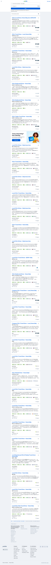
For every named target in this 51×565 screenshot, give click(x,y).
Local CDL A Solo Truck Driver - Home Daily (23, 506)
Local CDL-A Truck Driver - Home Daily (21, 193)
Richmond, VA (13, 530)
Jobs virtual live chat (33, 532)
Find (25, 8)
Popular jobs (22, 527)
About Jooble (16, 548)
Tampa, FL (12, 536)
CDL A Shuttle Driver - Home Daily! (20, 372)
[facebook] (40, 547)
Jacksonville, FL (13, 534)
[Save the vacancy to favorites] (38, 18)
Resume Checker (33, 556)
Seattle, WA (12, 539)
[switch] (38, 13)
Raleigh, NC (12, 535)
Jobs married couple (33, 529)
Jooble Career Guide (33, 549)
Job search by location (24, 528)
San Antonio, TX (13, 532)
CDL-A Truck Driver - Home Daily (20, 161)
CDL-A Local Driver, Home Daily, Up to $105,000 (24, 17)
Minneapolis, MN (13, 531)
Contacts (15, 552)
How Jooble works (17, 549)
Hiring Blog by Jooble (25, 552)
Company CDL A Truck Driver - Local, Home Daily (24, 290)
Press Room (16, 553)
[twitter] (45, 547)
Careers (15, 555)
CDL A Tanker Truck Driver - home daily (22, 116)
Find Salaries (32, 552)
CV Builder (32, 555)
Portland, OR (13, 540)
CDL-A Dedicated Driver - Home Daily (21, 83)
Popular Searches (33, 548)
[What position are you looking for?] (25, 4)
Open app (48, 1)
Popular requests (14, 523)
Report (37, 30)
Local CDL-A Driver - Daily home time (21, 67)
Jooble (47, 562)
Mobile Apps (32, 553)
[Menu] (1, 1)
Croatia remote (32, 533)
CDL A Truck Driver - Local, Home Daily (21, 34)
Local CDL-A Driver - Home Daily (20, 473)
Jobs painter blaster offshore (34, 528)
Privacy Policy (11, 562)
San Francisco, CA (13, 541)
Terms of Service (5, 562)
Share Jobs (24, 549)
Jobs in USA (16, 558)
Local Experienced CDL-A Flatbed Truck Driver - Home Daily (24, 455)
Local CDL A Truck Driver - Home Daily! (21, 50)
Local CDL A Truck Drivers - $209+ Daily (22, 257)
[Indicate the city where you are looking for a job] (25, 6)
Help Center (16, 556)
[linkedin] (47, 547)
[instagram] (43, 547)
